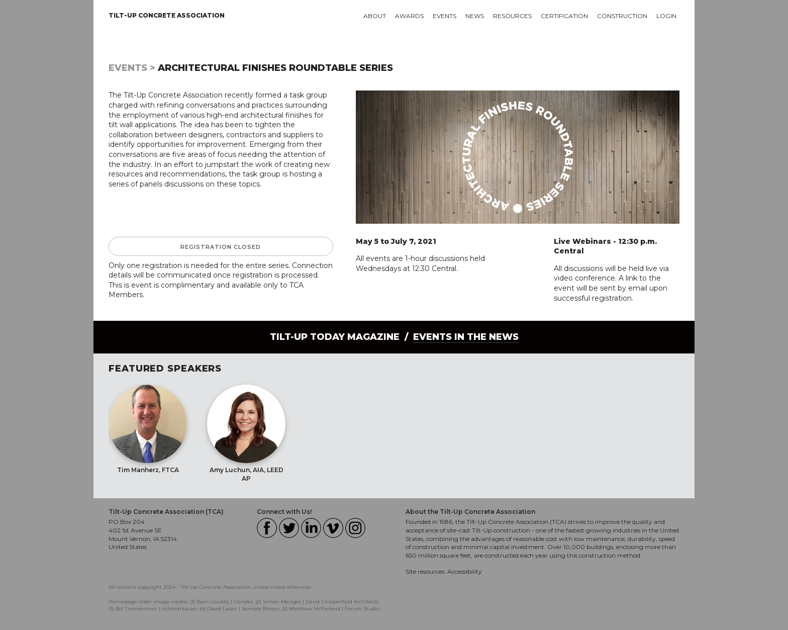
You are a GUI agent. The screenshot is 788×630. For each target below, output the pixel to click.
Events (444, 16)
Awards (409, 16)
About (374, 16)
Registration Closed (220, 246)
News (474, 16)
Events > (132, 67)
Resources (512, 16)
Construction (622, 16)
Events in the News (466, 336)
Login (666, 16)
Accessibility (464, 571)
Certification (564, 16)
